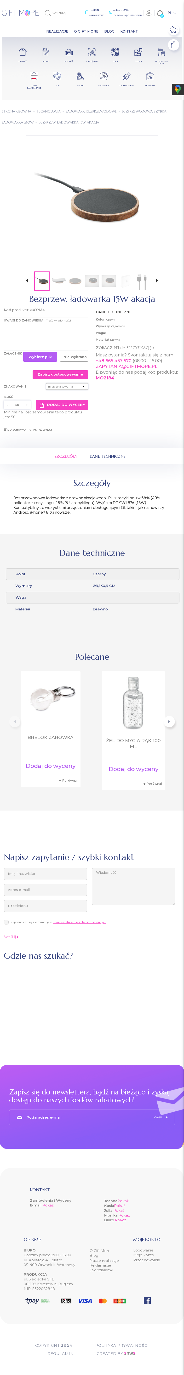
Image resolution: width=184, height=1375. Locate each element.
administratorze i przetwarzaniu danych (79, 922)
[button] (27, 281)
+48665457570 (96, 15)
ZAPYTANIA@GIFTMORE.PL (126, 366)
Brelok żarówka (51, 737)
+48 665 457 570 (114, 360)
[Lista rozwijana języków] (172, 12)
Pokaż (48, 1205)
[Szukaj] (59, 13)
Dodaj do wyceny (62, 405)
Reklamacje (100, 1265)
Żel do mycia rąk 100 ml (133, 743)
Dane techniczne (108, 456)
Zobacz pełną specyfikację (125, 347)
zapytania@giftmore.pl (128, 15)
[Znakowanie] (67, 386)
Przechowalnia (146, 1260)
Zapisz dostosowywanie (60, 374)
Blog (94, 1255)
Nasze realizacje (104, 1260)
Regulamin (61, 1353)
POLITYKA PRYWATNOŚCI (122, 1345)
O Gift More (100, 1250)
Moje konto (143, 1255)
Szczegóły (66, 456)
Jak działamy (101, 1270)
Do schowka (15, 429)
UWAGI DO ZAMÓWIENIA (23, 320)
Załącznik (13, 353)
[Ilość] (17, 404)
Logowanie (143, 1250)
